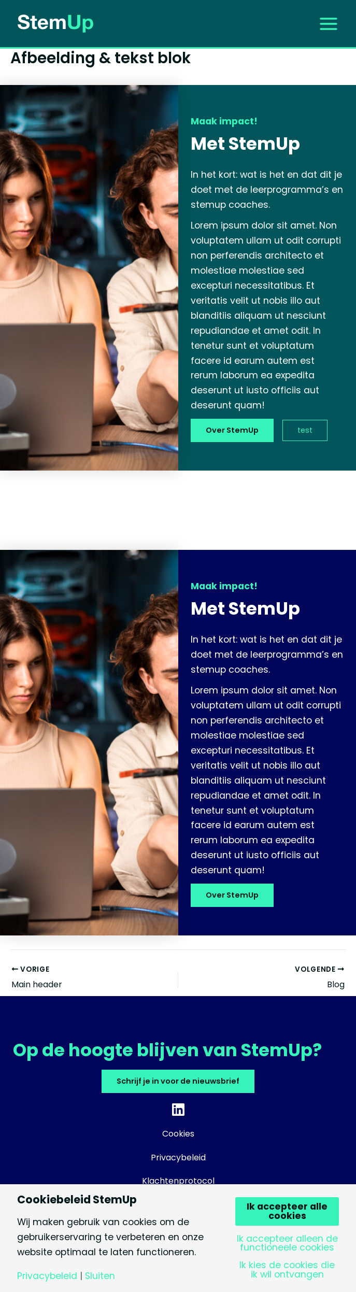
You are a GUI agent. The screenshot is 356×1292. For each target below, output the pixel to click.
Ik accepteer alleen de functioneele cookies (287, 1243)
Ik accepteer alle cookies (287, 1211)
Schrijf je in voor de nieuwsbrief (178, 1081)
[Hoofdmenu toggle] (328, 23)
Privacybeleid (47, 1276)
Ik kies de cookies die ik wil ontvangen (287, 1270)
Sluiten (100, 1276)
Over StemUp (232, 430)
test (304, 430)
